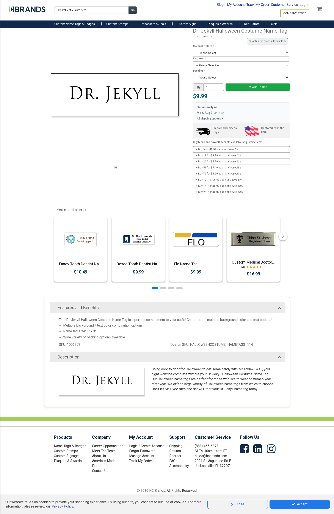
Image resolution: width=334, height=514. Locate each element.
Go (133, 10)
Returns (175, 451)
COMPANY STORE (294, 13)
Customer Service (284, 5)
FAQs (173, 461)
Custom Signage (66, 456)
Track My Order (257, 5)
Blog (220, 5)
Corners (199, 58)
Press (96, 466)
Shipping (175, 446)
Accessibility (179, 466)
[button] (155, 288)
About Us (99, 456)
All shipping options (210, 118)
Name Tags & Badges (70, 446)
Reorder (175, 456)
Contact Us (100, 471)
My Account (236, 5)
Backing (198, 70)
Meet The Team (104, 451)
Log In (304, 5)
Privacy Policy (62, 506)
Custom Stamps (66, 451)
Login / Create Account (146, 446)
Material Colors (203, 46)
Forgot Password (142, 451)
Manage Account (141, 456)
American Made (104, 461)
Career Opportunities (107, 446)
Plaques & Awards (68, 461)
